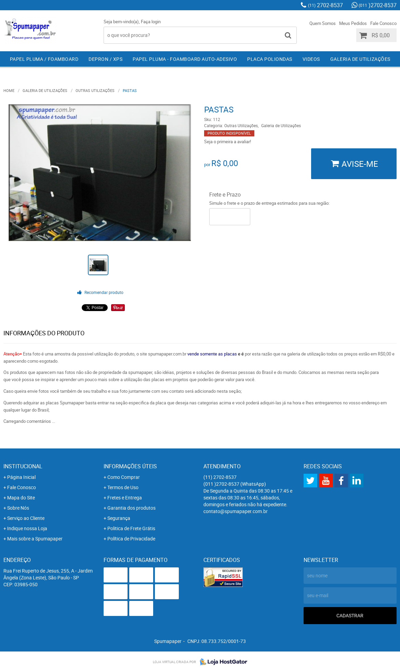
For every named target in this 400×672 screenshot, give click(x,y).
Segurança (118, 518)
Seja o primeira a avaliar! (227, 141)
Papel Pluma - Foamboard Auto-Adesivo (185, 59)
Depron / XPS (105, 59)
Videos (311, 59)
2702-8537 (325, 5)
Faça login (151, 21)
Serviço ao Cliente (25, 518)
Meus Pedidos (353, 23)
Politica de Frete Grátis (131, 528)
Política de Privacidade (131, 538)
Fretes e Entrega (124, 497)
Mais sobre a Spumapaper (35, 538)
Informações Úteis (130, 466)
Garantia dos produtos (131, 508)
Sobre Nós (18, 508)
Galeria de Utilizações (360, 59)
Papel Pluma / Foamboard (44, 59)
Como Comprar (123, 477)
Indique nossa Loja (27, 528)
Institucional (22, 466)
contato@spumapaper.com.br (235, 511)
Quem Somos (322, 23)
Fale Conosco (383, 23)
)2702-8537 (378, 5)
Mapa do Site (21, 497)
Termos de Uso (122, 487)
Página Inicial (21, 477)
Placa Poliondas (269, 59)
